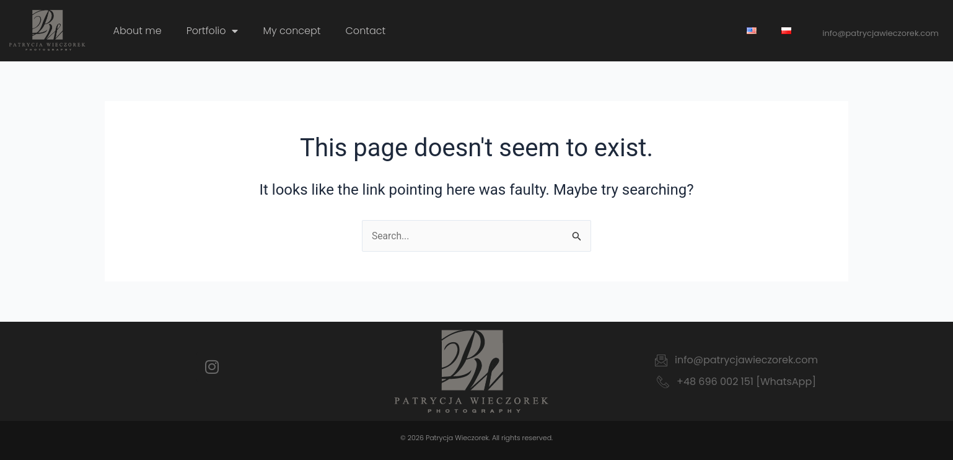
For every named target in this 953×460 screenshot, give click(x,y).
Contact (366, 31)
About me (137, 31)
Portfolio (213, 31)
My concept (291, 31)
